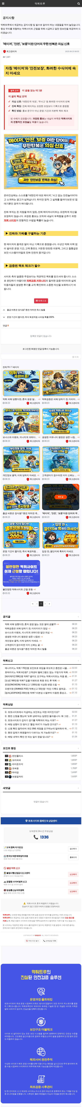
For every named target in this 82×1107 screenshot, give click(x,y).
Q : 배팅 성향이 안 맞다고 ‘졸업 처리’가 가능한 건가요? (31, 724)
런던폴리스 (15, 756)
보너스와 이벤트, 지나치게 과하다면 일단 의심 (20, 437)
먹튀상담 (8, 704)
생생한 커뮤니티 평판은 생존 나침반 (59, 437)
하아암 (13, 772)
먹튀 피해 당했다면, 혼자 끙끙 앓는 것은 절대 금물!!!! (20, 399)
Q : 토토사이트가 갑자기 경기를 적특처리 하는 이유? (30, 720)
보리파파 (14, 760)
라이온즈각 (15, 764)
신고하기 (73, 874)
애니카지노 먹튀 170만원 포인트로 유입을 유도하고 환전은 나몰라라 (36, 668)
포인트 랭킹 (9, 748)
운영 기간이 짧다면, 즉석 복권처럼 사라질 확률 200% (30, 317)
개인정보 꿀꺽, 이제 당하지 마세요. (19, 475)
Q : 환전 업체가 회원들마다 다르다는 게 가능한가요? (30, 732)
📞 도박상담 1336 (49, 941)
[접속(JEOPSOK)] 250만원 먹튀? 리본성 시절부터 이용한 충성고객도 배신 (36, 693)
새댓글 (6, 788)
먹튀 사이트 (10, 220)
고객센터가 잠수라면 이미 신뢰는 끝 (59, 475)
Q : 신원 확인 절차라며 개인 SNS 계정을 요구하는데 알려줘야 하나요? (36, 728)
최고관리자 (10, 51)
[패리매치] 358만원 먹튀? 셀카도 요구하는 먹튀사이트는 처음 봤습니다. (36, 676)
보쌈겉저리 (15, 776)
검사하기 (73, 849)
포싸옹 (13, 768)
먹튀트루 (40, 3)
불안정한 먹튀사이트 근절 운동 (18, 589)
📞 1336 (41, 837)
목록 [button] (75, 357)
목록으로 (41, 301)
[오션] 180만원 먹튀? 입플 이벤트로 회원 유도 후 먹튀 (31, 680)
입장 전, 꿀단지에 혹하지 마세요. (58, 551)
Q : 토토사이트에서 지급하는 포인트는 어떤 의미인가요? (32, 712)
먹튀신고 (8, 660)
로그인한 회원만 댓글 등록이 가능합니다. (41, 349)
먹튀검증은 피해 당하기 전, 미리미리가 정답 (59, 399)
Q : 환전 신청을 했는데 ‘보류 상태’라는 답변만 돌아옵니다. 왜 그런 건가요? (38, 716)
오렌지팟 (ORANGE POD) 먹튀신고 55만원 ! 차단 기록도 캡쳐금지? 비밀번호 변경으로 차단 (36, 689)
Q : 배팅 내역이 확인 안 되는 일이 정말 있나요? (27, 737)
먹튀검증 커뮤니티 (36, 280)
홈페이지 (73, 857)
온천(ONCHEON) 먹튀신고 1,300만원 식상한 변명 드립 (31, 684)
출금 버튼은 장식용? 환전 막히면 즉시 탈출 (26, 310)
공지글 (6, 616)
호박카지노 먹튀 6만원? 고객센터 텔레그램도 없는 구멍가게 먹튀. (36, 672)
